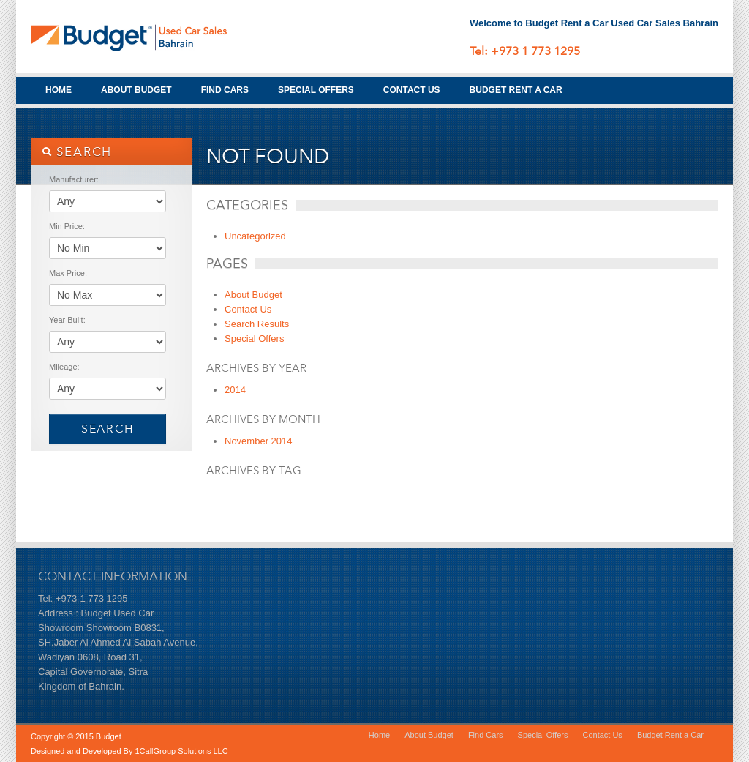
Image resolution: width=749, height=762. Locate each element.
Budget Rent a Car (516, 90)
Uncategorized (255, 236)
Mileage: (64, 366)
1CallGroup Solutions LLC (181, 751)
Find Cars (225, 90)
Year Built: (67, 319)
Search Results (257, 323)
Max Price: (68, 273)
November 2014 (259, 441)
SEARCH (77, 151)
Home (58, 90)
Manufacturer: (74, 179)
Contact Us (411, 90)
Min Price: (67, 226)
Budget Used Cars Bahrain (140, 36)
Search (107, 429)
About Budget (136, 90)
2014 (235, 389)
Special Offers (316, 90)
